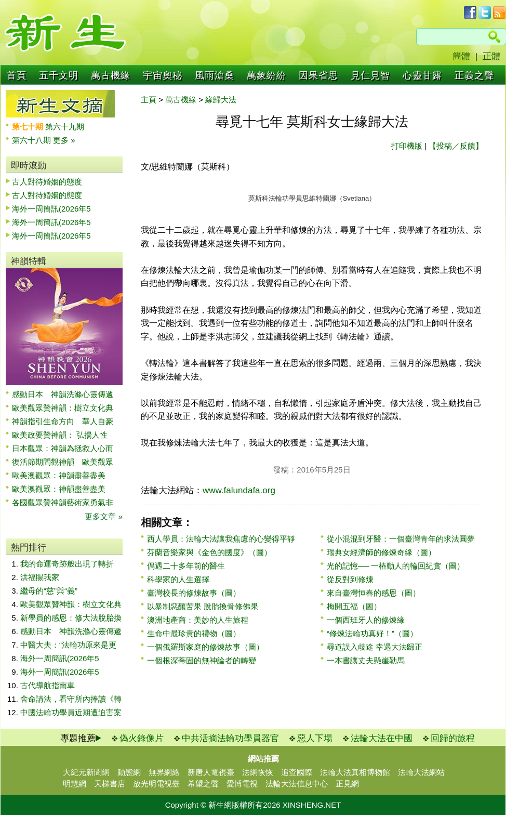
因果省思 (318, 75)
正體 (491, 56)
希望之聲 (203, 783)
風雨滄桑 (214, 75)
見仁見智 (370, 75)
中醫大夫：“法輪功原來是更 (68, 644)
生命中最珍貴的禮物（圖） (194, 633)
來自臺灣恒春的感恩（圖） (373, 592)
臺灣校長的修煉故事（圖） (194, 592)
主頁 (148, 99)
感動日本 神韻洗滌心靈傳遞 (62, 394)
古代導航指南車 (47, 685)
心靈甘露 (422, 75)
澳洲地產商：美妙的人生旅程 (197, 619)
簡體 (461, 56)
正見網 (347, 783)
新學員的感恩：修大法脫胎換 (71, 617)
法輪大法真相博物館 (355, 772)
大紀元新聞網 (86, 772)
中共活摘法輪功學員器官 (230, 738)
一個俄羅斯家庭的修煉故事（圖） (205, 646)
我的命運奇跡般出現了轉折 (67, 563)
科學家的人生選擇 (178, 579)
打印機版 (406, 145)
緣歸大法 (220, 99)
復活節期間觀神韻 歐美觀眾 (62, 461)
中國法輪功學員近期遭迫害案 (71, 712)
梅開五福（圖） (354, 606)
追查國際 (296, 772)
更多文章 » (104, 516)
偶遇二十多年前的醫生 (186, 565)
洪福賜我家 (39, 577)
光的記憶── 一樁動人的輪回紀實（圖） (395, 565)
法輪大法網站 (421, 772)
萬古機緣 (110, 75)
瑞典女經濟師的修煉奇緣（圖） (381, 552)
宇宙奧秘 (162, 75)
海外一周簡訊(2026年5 (51, 208)
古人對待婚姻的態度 (47, 181)
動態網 (129, 772)
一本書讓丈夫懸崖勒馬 (366, 660)
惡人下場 (314, 738)
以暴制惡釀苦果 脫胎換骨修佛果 (202, 606)
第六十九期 (64, 126)
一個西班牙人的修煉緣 (366, 619)
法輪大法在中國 (381, 738)
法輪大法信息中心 (296, 783)
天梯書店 (109, 783)
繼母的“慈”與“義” (48, 590)
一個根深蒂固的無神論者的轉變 (201, 660)
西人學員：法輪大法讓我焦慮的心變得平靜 (221, 538)
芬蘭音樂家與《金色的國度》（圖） (209, 552)
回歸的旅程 (453, 738)
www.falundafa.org (239, 490)
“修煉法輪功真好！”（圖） (372, 633)
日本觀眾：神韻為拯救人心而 (62, 448)
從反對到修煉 (350, 579)
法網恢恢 (257, 772)
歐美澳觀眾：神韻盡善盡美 (62, 475)
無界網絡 (164, 772)
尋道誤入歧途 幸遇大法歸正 (374, 646)
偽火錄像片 (141, 738)
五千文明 (58, 75)
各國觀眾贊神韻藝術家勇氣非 (62, 502)
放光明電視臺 (156, 783)
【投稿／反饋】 (456, 145)
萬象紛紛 (266, 75)
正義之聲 (474, 75)
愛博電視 (242, 783)
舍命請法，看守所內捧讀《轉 (71, 698)
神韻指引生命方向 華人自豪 (62, 421)
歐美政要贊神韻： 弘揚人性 (60, 434)
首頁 (16, 75)
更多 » (64, 140)
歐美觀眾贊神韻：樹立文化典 (62, 407)
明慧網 (74, 783)
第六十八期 (32, 140)
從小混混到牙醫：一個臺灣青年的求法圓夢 (401, 538)
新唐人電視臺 (211, 772)
